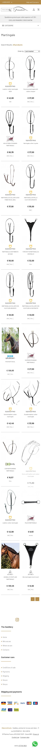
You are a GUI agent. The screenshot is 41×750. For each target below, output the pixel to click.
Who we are (7, 641)
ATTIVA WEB (23, 746)
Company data (24, 737)
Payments (6, 672)
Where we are (7, 646)
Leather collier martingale (10, 533)
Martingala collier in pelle (31, 154)
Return (5, 680)
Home (5, 637)
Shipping (6, 676)
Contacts (6, 650)
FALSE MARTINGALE (31, 533)
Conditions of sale (9, 667)
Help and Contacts (32, 2)
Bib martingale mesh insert (31, 588)
